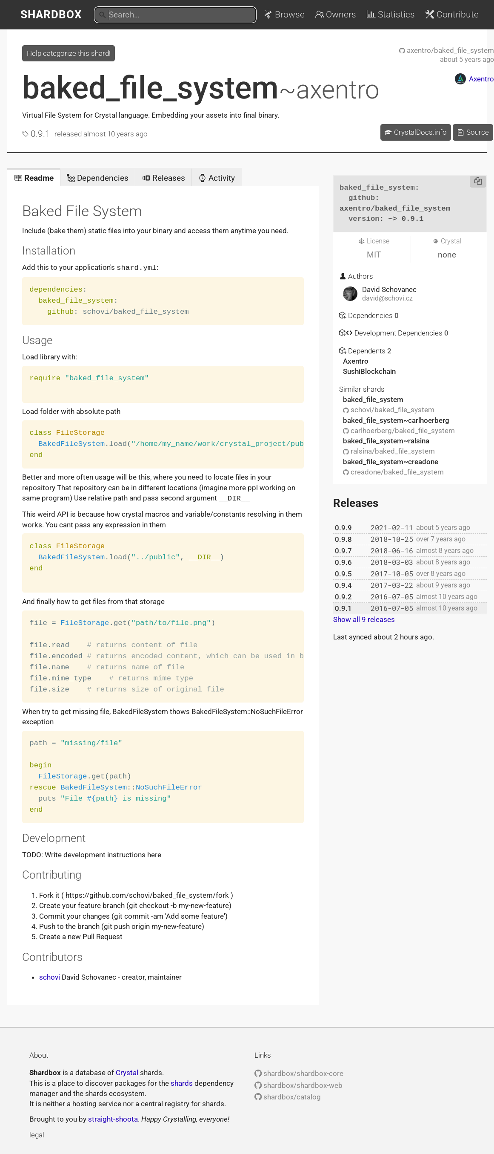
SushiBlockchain (369, 371)
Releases (163, 178)
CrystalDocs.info (415, 132)
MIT (374, 255)
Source (472, 132)
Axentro (355, 361)
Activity (216, 178)
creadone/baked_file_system (393, 472)
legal (36, 1134)
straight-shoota (113, 1118)
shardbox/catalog (287, 1096)
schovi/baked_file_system (388, 409)
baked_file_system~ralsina (386, 441)
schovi (49, 976)
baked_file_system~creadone (390, 461)
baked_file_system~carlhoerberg (396, 420)
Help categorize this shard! (69, 53)
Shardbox (51, 14)
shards (182, 1082)
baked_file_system (201, 87)
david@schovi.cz (387, 298)
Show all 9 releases (364, 619)
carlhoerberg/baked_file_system (399, 430)
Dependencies (97, 178)
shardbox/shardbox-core (298, 1072)
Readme (34, 178)
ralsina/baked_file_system (389, 451)
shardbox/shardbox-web (298, 1084)
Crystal (127, 1071)
